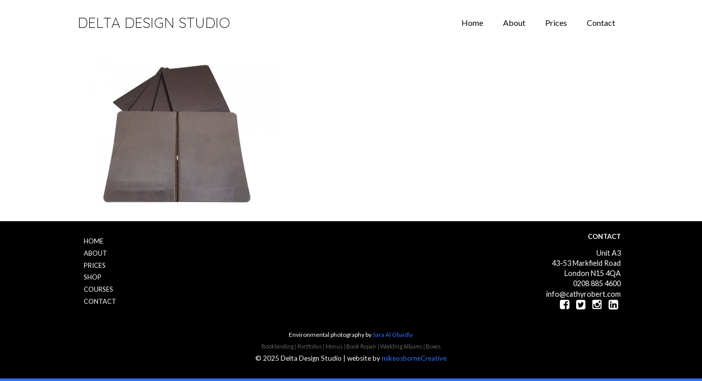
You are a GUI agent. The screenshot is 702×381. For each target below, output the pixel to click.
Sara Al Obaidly (393, 334)
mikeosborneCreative (414, 358)
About (514, 22)
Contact (601, 22)
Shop (93, 277)
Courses (98, 289)
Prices (556, 22)
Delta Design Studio (154, 22)
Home (472, 22)
